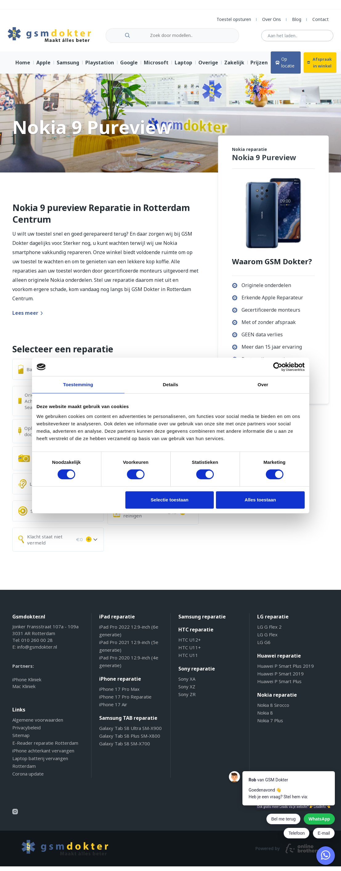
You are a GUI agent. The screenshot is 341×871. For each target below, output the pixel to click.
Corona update (28, 778)
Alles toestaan (260, 499)
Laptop (183, 67)
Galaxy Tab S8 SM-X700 (124, 748)
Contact (320, 19)
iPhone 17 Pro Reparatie (125, 701)
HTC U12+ (189, 644)
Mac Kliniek (23, 691)
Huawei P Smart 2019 (280, 678)
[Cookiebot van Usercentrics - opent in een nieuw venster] (278, 366)
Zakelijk (234, 67)
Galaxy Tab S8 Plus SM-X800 (129, 740)
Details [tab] (170, 384)
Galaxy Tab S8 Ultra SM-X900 (130, 733)
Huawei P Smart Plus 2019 (285, 670)
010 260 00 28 (37, 645)
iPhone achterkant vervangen (43, 755)
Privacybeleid (26, 732)
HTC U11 (188, 660)
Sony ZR (187, 699)
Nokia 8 (265, 717)
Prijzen (259, 67)
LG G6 (263, 647)
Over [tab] (263, 384)
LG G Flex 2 (269, 631)
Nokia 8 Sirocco (273, 710)
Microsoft (156, 67)
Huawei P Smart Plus (279, 686)
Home (22, 67)
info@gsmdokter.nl (37, 651)
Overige (208, 67)
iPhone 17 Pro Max (119, 694)
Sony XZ (186, 691)
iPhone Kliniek (26, 684)
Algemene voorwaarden (37, 724)
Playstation (99, 67)
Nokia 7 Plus (270, 725)
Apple (43, 67)
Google (129, 67)
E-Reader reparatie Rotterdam (45, 747)
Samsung (68, 67)
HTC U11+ (189, 652)
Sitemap (21, 740)
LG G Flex (267, 639)
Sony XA (186, 683)
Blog (296, 19)
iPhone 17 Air (113, 709)
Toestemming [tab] (78, 384)
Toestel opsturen (234, 19)
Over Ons (271, 19)
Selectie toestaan (170, 499)
